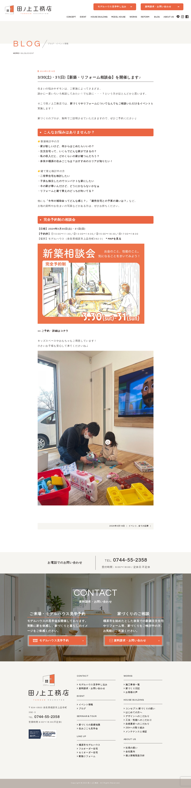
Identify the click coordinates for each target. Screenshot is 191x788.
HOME (16, 53)
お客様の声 (131, 692)
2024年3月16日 (117, 526)
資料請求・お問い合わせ (158, 7)
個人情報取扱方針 (134, 755)
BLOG (157, 17)
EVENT (83, 17)
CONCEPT (71, 17)
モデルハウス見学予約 (52, 641)
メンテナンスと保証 (135, 731)
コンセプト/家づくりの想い (139, 708)
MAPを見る (114, 239)
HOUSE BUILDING (99, 17)
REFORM (145, 17)
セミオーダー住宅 (87, 752)
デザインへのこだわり (137, 716)
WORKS (133, 17)
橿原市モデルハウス (88, 745)
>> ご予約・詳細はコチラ (53, 331)
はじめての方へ (133, 712)
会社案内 (129, 751)
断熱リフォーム (86, 756)
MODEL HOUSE (118, 17)
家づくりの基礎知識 (88, 725)
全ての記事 (143, 526)
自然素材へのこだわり (137, 724)
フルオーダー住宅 (87, 749)
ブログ (81, 708)
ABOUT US (169, 17)
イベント (133, 526)
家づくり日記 (132, 688)
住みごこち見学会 (87, 728)
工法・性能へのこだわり (138, 720)
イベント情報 (85, 704)
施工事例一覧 (132, 684)
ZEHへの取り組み (134, 728)
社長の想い (131, 748)
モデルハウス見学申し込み (112, 7)
